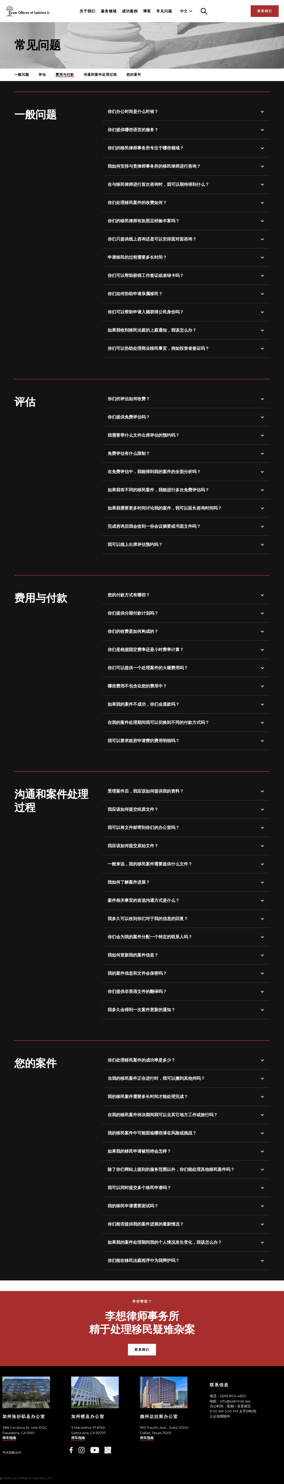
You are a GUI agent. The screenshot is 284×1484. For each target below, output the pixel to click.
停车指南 (9, 1438)
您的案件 (133, 75)
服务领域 (109, 11)
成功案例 (130, 11)
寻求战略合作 (11, 1452)
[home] (27, 11)
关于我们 (87, 11)
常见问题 (164, 11)
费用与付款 (65, 75)
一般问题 (21, 75)
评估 (42, 75)
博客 (147, 11)
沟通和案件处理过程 (100, 75)
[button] (186, 11)
